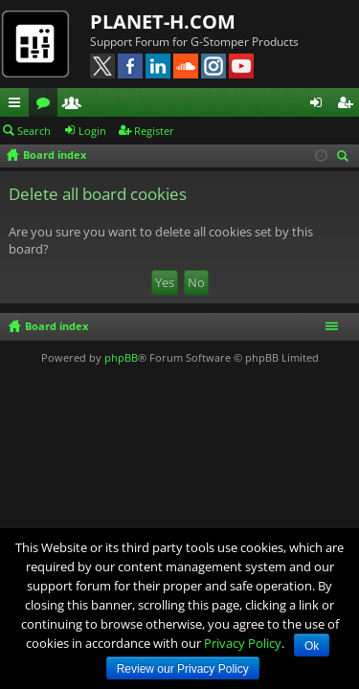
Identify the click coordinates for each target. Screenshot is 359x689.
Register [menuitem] (348, 105)
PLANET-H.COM (163, 21)
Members (75, 105)
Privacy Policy (242, 643)
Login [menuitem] (319, 105)
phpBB (121, 357)
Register (154, 130)
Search (34, 130)
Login (92, 130)
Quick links (18, 105)
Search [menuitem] (345, 157)
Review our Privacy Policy (183, 669)
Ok (311, 646)
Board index (56, 326)
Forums (46, 105)
